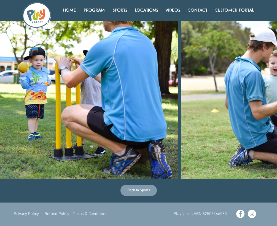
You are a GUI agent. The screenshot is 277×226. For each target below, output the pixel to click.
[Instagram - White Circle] (252, 214)
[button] (200, 213)
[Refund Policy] (57, 213)
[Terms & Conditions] (90, 213)
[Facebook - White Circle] (240, 214)
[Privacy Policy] (26, 213)
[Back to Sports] (138, 190)
